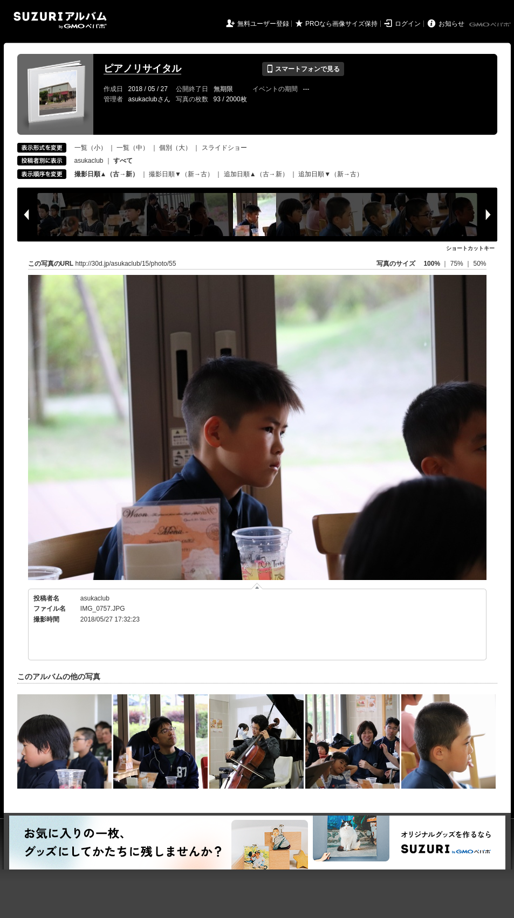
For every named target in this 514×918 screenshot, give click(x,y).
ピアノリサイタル (142, 68)
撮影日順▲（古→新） (106, 174)
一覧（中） (132, 147)
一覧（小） (90, 147)
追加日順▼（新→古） (330, 174)
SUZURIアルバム (60, 20)
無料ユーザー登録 (263, 23)
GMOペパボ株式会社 (490, 24)
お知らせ (451, 23)
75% (457, 263)
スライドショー (224, 147)
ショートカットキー (470, 248)
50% (479, 263)
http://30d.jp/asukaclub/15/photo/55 (126, 263)
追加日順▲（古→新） (256, 174)
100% (432, 263)
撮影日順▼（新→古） (181, 174)
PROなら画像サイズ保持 (341, 23)
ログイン (408, 23)
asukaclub (89, 160)
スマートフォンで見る (302, 69)
